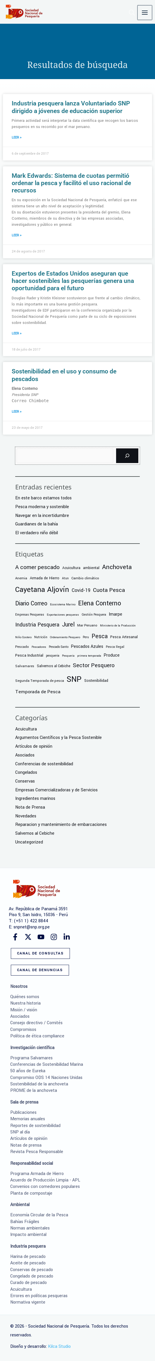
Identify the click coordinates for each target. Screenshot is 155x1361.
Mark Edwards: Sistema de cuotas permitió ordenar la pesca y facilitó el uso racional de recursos (71, 183)
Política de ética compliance (37, 1036)
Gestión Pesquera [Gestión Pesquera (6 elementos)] (94, 614)
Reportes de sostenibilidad (35, 1126)
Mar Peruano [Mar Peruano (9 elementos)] (87, 625)
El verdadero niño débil (36, 533)
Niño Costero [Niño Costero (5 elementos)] (23, 637)
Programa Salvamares (31, 1058)
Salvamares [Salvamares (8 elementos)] (24, 666)
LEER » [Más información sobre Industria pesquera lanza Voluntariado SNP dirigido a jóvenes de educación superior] (16, 137)
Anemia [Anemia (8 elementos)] (21, 578)
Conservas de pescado (31, 1270)
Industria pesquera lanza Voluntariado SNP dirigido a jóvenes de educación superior (71, 107)
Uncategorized (29, 842)
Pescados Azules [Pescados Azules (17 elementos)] (87, 646)
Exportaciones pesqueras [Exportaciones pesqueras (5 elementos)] (63, 615)
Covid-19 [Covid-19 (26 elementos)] (81, 590)
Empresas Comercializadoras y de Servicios (56, 790)
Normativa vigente (27, 1302)
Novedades (25, 816)
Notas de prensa (26, 1145)
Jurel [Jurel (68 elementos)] (68, 625)
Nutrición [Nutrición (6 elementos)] (40, 637)
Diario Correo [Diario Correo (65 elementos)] (31, 604)
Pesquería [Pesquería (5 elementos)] (68, 656)
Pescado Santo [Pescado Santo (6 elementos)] (58, 647)
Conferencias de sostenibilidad (44, 764)
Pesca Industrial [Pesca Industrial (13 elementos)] (29, 655)
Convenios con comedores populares (45, 1187)
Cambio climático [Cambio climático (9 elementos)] (85, 578)
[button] (133, 14)
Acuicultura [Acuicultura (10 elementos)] (71, 568)
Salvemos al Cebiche (34, 833)
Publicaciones (23, 1112)
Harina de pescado (28, 1257)
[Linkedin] (66, 936)
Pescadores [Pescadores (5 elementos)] (39, 647)
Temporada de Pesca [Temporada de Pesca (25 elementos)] (38, 692)
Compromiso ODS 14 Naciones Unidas (46, 1078)
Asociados (25, 755)
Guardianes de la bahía (36, 524)
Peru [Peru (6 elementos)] (86, 637)
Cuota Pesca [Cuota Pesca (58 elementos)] (109, 590)
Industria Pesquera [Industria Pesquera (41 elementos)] (37, 625)
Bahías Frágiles (24, 1222)
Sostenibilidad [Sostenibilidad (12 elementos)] (96, 680)
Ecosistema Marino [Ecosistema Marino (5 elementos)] (62, 604)
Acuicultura (26, 729)
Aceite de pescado (28, 1263)
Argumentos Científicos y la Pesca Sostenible (58, 738)
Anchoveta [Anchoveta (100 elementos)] (117, 567)
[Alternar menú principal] (145, 13)
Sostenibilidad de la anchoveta (39, 1084)
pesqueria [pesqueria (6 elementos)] (52, 655)
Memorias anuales (27, 1119)
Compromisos (23, 1030)
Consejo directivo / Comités (36, 1023)
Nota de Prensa (30, 807)
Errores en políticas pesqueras (39, 1296)
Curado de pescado (28, 1283)
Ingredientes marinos (35, 798)
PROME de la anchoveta (33, 1090)
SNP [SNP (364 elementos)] (74, 679)
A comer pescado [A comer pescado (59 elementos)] (37, 567)
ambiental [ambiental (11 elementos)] (91, 568)
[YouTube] (40, 936)
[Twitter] (28, 936)
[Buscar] (127, 455)
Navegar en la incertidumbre (42, 516)
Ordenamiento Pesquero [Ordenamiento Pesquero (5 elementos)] (65, 637)
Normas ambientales (30, 1228)
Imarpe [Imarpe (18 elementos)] (115, 614)
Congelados (26, 772)
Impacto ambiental (28, 1235)
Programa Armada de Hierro (37, 1174)
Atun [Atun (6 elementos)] (65, 578)
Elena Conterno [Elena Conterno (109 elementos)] (99, 603)
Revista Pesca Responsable (36, 1152)
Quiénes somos (24, 997)
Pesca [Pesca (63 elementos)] (100, 636)
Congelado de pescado (31, 1276)
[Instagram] (53, 936)
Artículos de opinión (33, 746)
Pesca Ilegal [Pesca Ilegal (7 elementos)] (115, 647)
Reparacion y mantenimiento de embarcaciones (61, 825)
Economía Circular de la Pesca (39, 1215)
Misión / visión (23, 1010)
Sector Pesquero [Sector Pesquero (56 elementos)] (94, 665)
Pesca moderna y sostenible (42, 507)
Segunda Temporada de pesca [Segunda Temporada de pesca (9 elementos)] (39, 680)
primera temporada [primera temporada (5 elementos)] (89, 656)
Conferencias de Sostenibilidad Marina (46, 1064)
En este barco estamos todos (43, 498)
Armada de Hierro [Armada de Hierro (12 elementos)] (44, 578)
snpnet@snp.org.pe (31, 927)
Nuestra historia (25, 1003)
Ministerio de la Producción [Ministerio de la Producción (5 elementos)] (118, 626)
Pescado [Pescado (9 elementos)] (22, 646)
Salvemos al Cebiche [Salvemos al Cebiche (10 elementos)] (53, 666)
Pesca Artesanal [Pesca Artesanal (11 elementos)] (124, 637)
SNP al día (20, 1132)
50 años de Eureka (27, 1071)
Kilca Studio (59, 1346)
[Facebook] (15, 936)
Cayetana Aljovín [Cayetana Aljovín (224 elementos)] (42, 590)
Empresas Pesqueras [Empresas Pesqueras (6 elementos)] (29, 614)
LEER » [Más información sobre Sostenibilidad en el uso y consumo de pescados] (16, 411)
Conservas (25, 781)
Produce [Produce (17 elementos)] (112, 655)
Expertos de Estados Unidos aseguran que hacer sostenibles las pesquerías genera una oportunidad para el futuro (73, 281)
